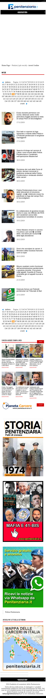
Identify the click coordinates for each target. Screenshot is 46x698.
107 (3, 96)
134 (6, 101)
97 (16, 94)
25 (23, 85)
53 (43, 87)
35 (3, 87)
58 (12, 89)
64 (25, 89)
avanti (22, 104)
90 (41, 92)
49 (34, 87)
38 (10, 87)
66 (30, 89)
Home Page (6, 65)
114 (24, 96)
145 (40, 101)
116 (30, 96)
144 (37, 101)
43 (21, 87)
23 (18, 85)
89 (38, 92)
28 (30, 85)
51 (38, 87)
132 (38, 99)
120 (43, 96)
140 (24, 101)
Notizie (4, 73)
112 (18, 96)
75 (7, 92)
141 (27, 101)
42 (18, 87)
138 (18, 101)
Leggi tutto (5, 367)
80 (18, 92)
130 (32, 99)
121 (4, 99)
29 (32, 85)
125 (16, 99)
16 (3, 85)
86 (32, 92)
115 (27, 96)
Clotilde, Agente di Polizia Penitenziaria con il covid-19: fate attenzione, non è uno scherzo (36, 362)
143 (34, 101)
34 (43, 85)
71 (41, 89)
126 (20, 99)
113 (21, 96)
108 (6, 96)
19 (10, 85)
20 (12, 85)
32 (38, 85)
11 (34, 82)
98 (18, 94)
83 (25, 92)
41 (16, 87)
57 (10, 89)
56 (7, 89)
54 (3, 89)
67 (32, 89)
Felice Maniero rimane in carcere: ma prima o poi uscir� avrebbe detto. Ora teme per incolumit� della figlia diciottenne (30, 233)
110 (12, 96)
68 (34, 89)
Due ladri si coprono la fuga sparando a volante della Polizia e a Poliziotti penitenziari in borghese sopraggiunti (30, 134)
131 (35, 99)
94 (8, 94)
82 (23, 92)
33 (41, 85)
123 (10, 99)
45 (25, 87)
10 (32, 82)
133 (41, 99)
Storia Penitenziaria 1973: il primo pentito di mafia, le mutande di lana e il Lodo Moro (8, 362)
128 (26, 99)
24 (21, 85)
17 (5, 85)
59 (14, 89)
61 (18, 89)
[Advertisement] (23, 37)
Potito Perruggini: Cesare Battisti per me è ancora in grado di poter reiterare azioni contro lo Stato (8, 390)
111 (15, 96)
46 (27, 87)
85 (30, 92)
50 (36, 87)
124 (13, 99)
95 (10, 94)
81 (21, 92)
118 (36, 96)
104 (35, 94)
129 (29, 99)
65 (27, 89)
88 (36, 92)
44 (23, 87)
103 (32, 94)
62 (21, 89)
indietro (8, 82)
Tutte (40, 404)
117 (33, 96)
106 (41, 94)
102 (29, 94)
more (40, 341)
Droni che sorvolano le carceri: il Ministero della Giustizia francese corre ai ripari (30, 251)
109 (9, 96)
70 (38, 89)
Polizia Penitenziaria (12, 612)
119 (39, 96)
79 (16, 92)
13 (38, 82)
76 (10, 92)
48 (32, 87)
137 (15, 101)
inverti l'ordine (33, 65)
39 (12, 87)
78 (14, 92)
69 (36, 89)
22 (16, 85)
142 (30, 101)
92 (4, 94)
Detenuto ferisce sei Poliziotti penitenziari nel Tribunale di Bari (29, 290)
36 (5, 87)
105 (38, 94)
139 (21, 101)
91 (43, 92)
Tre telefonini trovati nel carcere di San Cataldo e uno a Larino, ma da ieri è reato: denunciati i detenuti (22, 390)
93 (6, 94)
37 (7, 87)
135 (9, 101)
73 (3, 92)
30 (34, 85)
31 (36, 85)
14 (41, 82)
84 (27, 92)
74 (5, 92)
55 (5, 89)
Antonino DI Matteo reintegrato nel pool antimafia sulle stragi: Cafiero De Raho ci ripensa (22, 362)
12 (36, 82)
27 (27, 85)
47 (30, 87)
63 (23, 89)
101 (26, 94)
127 (23, 99)
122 (7, 99)
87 (34, 92)
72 (43, 89)
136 (12, 101)
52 (41, 87)
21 (14, 85)
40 (14, 87)
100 (23, 94)
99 (20, 94)
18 (7, 85)
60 (16, 89)
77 (12, 92)
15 (43, 82)
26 (25, 85)
